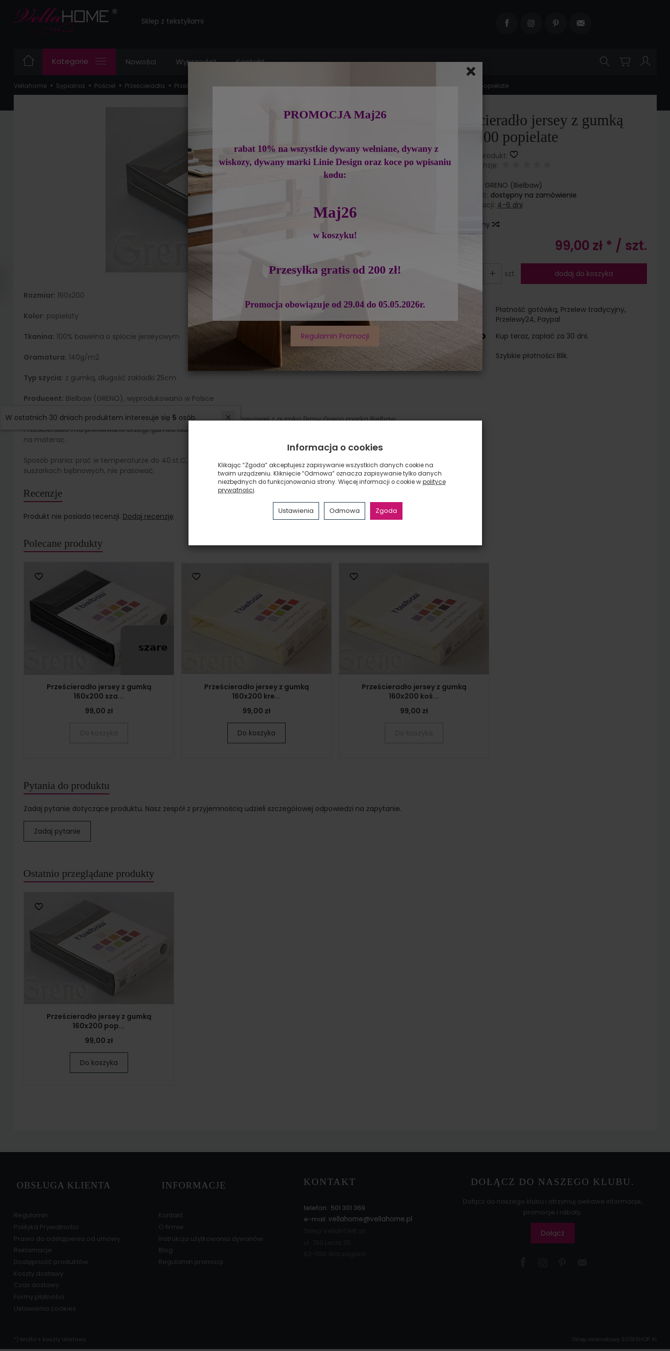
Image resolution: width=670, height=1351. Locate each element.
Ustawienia (296, 510)
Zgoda (386, 510)
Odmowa (344, 510)
